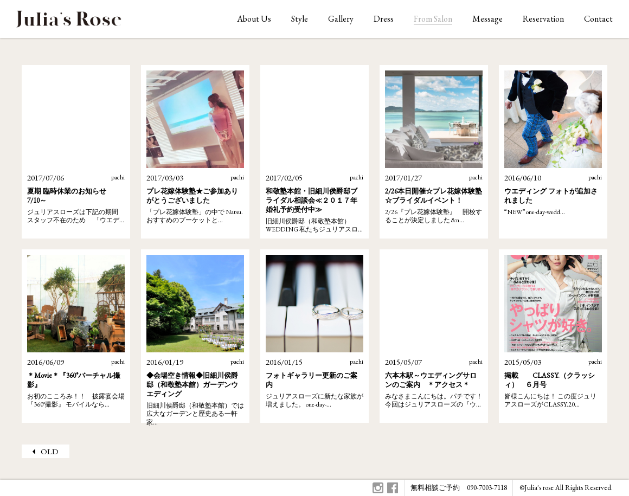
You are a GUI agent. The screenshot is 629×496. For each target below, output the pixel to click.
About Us (254, 18)
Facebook (392, 487)
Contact (598, 18)
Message (487, 18)
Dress (384, 18)
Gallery (341, 18)
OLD (50, 451)
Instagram (378, 487)
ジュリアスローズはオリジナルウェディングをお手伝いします (68, 22)
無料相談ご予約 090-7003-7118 (458, 487)
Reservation (543, 18)
